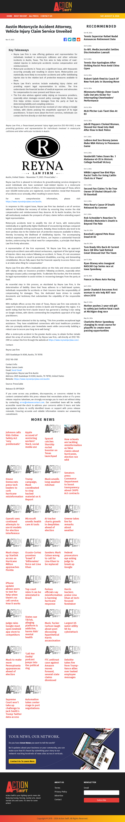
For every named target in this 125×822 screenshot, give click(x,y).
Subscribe (101, 800)
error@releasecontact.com (32, 402)
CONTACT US (46, 16)
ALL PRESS (34, 16)
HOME (9, 16)
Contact (58, 799)
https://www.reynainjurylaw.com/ (63, 340)
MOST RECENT (20, 16)
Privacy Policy (61, 792)
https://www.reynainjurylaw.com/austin (23, 201)
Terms (57, 788)
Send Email (17, 370)
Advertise (59, 795)
